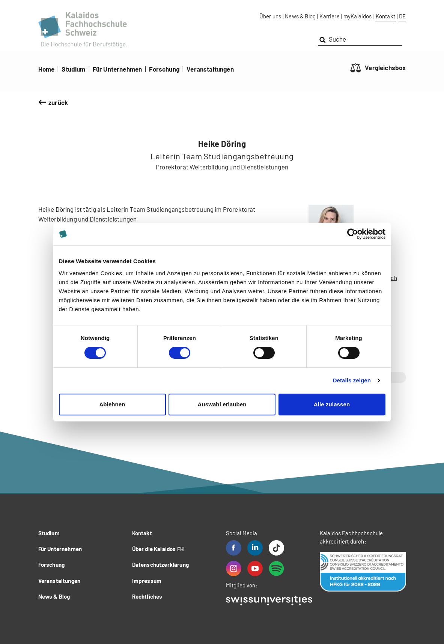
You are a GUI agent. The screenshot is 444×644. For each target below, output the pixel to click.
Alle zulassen (332, 404)
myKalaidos (357, 16)
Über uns (270, 16)
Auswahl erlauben (222, 404)
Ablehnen (112, 404)
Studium (73, 69)
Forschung (164, 69)
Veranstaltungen (210, 69)
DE (402, 16)
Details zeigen (352, 380)
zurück (58, 102)
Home (46, 69)
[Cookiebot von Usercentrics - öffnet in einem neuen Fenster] (352, 234)
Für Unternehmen (117, 69)
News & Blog (300, 16)
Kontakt (385, 16)
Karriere (329, 16)
